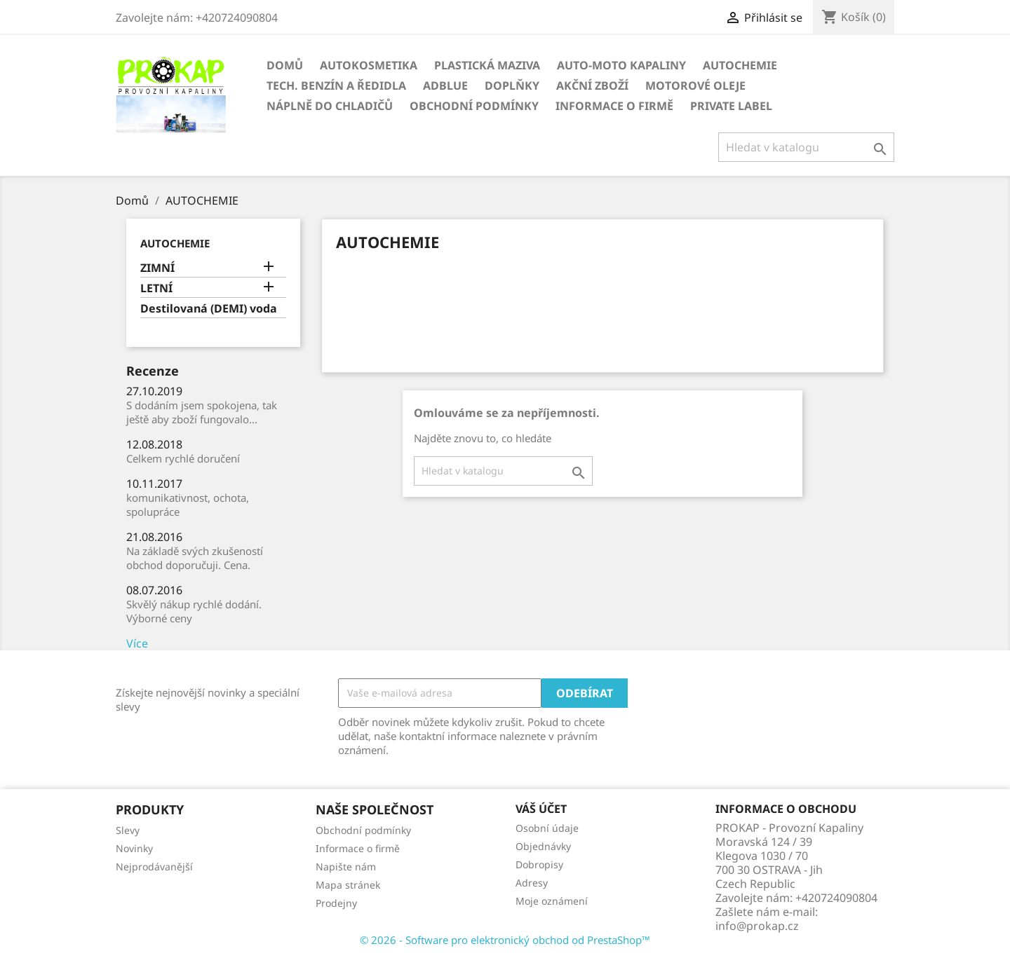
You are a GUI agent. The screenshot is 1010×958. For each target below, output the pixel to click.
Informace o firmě (614, 106)
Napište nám (346, 866)
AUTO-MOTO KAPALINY (621, 65)
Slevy (128, 830)
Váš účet (541, 808)
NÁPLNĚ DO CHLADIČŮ (330, 106)
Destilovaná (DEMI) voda (208, 308)
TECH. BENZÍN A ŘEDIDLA (336, 85)
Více (137, 643)
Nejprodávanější (154, 866)
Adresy (532, 882)
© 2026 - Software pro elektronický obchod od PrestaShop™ (505, 940)
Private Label (731, 106)
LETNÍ (156, 288)
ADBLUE (445, 85)
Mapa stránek (348, 884)
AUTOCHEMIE (740, 65)
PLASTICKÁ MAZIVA (487, 65)
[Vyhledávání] (806, 147)
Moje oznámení (552, 901)
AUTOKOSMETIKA (368, 65)
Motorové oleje (695, 85)
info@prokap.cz (757, 925)
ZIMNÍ (157, 268)
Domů (285, 65)
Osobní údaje (547, 828)
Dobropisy (539, 864)
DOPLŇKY (512, 85)
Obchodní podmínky (474, 106)
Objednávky (543, 846)
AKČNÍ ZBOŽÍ (592, 85)
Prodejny (336, 903)
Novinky (134, 848)
